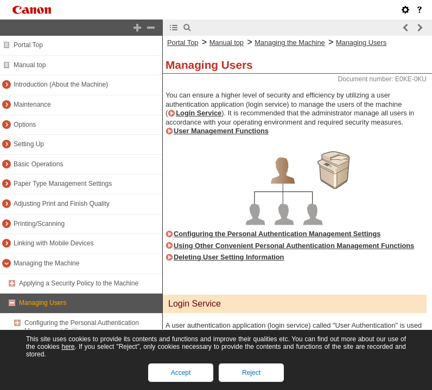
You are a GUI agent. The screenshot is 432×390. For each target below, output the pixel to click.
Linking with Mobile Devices (53, 243)
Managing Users (42, 303)
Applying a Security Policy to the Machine (78, 283)
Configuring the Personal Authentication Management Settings (81, 327)
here (67, 346)
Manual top (30, 65)
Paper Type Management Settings (63, 183)
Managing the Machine (46, 263)
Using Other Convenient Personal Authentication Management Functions (294, 246)
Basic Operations (38, 164)
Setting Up (29, 144)
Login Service (198, 113)
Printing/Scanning (39, 223)
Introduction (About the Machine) (61, 84)
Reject (251, 372)
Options (25, 124)
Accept (181, 372)
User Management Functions (221, 131)
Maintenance (32, 104)
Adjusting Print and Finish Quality (62, 203)
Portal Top (28, 45)
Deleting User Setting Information (229, 257)
